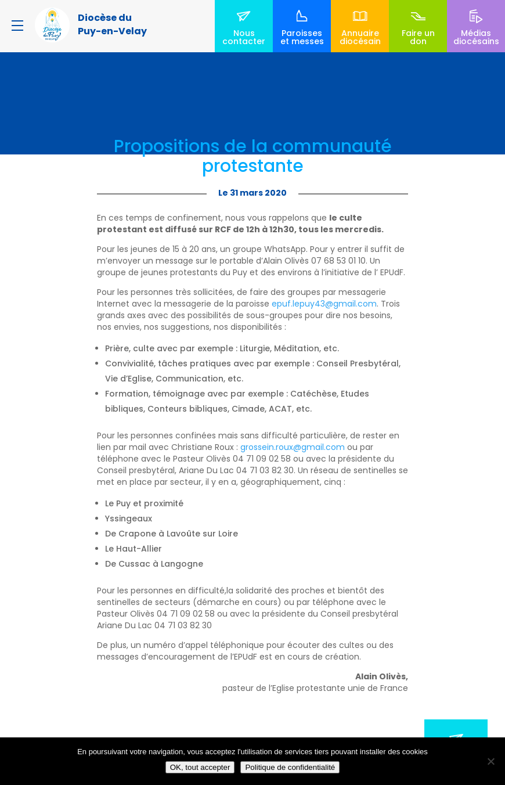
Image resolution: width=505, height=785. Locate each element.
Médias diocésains (476, 37)
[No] (490, 761)
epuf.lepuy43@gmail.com (324, 303)
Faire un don (418, 37)
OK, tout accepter (200, 767)
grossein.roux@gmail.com (292, 447)
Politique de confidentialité (290, 767)
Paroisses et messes (302, 37)
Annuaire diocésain (360, 37)
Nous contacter (243, 37)
